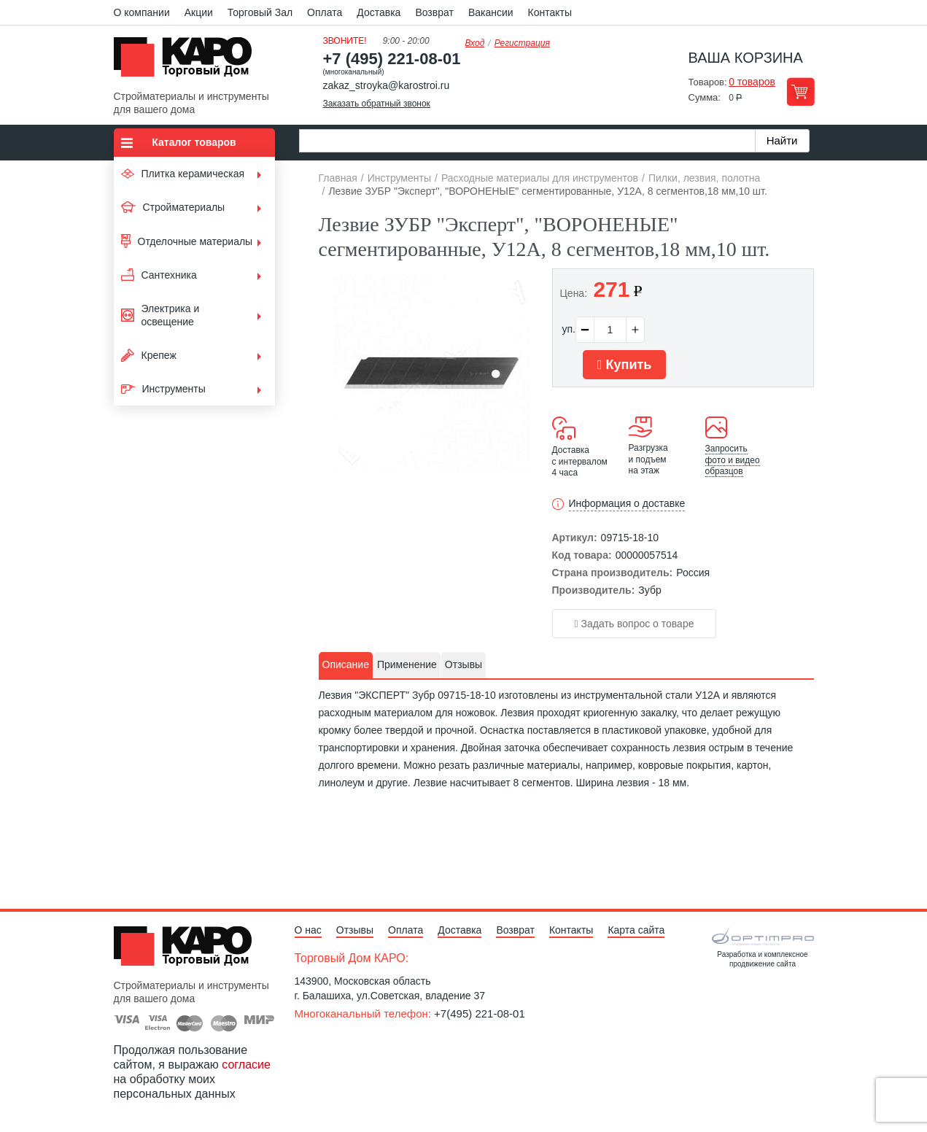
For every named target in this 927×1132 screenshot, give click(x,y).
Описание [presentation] (345, 664)
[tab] (346, 665)
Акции (199, 12)
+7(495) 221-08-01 (479, 1013)
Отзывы (354, 930)
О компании (142, 12)
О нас (308, 930)
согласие (246, 1064)
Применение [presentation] (407, 664)
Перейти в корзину (800, 91)
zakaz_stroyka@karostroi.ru (386, 85)
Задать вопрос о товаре (634, 623)
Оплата (324, 12)
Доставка (378, 12)
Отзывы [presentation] (463, 664)
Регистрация (522, 43)
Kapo (188, 61)
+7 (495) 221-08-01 (392, 59)
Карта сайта (636, 930)
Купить (624, 364)
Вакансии (490, 12)
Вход (475, 43)
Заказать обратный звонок (376, 103)
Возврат (434, 12)
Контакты (550, 12)
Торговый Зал (260, 12)
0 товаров (752, 82)
